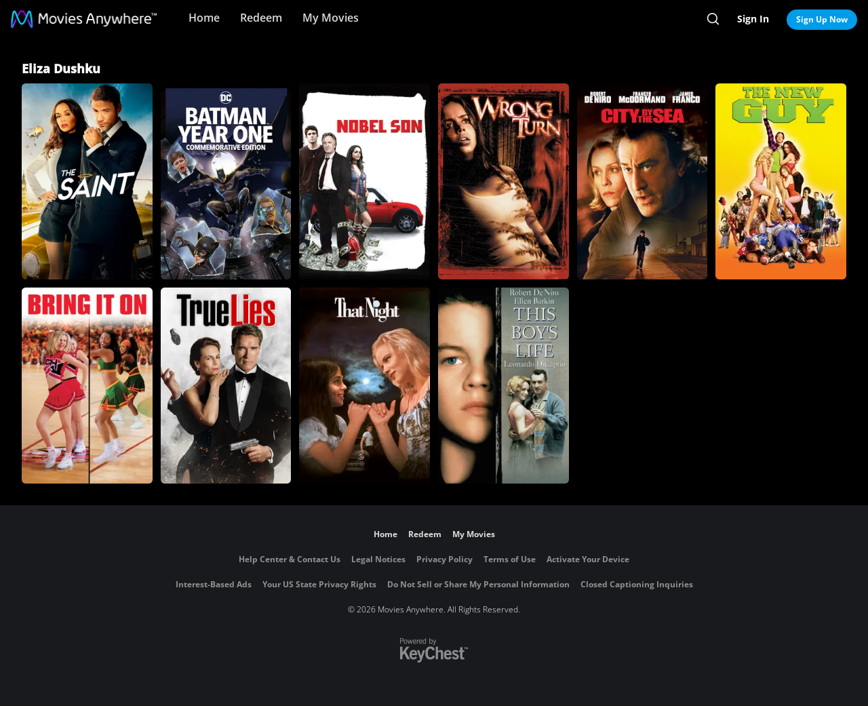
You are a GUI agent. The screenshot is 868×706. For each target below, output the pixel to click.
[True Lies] (226, 386)
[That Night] (364, 386)
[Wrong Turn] (503, 181)
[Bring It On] (87, 386)
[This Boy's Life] (503, 386)
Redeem (261, 17)
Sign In (753, 18)
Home (204, 17)
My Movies (330, 17)
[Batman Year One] (226, 181)
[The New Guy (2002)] (780, 181)
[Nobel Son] (364, 181)
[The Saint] (87, 181)
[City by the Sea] (642, 181)
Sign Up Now (822, 19)
